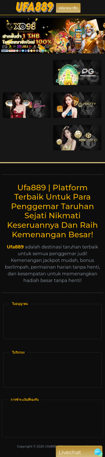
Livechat (79, 452)
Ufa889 (50, 446)
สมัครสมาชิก (68, 8)
